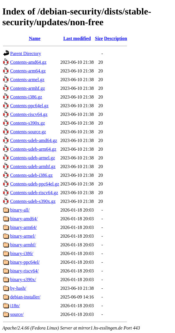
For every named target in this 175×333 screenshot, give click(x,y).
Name (34, 38)
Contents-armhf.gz (27, 88)
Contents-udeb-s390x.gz (33, 201)
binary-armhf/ (23, 244)
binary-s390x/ (23, 279)
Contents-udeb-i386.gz (31, 175)
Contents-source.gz (28, 131)
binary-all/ (20, 210)
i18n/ (15, 305)
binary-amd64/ (24, 218)
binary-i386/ (21, 253)
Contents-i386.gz (26, 96)
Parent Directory (25, 53)
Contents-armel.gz (27, 79)
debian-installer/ (25, 296)
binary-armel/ (22, 236)
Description (115, 38)
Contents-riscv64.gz (28, 114)
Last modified (77, 38)
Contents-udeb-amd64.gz (33, 140)
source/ (17, 314)
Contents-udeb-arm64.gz (33, 149)
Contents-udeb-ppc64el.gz (34, 183)
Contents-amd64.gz (28, 62)
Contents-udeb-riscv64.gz (34, 192)
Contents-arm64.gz (28, 70)
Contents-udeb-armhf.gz (33, 166)
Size (99, 38)
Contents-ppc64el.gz (29, 105)
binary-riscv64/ (24, 270)
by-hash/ (18, 288)
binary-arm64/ (23, 227)
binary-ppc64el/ (25, 262)
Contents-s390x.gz (27, 123)
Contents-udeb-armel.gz (32, 157)
